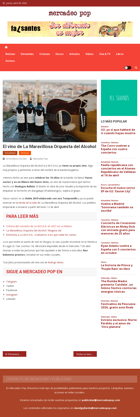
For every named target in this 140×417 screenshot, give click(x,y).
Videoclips (105, 278)
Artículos (74, 54)
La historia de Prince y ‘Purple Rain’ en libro (117, 266)
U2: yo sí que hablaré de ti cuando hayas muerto (118, 131)
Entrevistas (27, 54)
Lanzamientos (114, 185)
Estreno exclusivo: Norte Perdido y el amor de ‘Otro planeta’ (119, 323)
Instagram (12, 294)
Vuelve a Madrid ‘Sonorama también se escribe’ (117, 207)
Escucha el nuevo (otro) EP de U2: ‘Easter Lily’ (118, 189)
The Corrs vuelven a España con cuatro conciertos (115, 149)
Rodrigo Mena (55, 262)
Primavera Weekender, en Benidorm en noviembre (17, 354)
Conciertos (105, 143)
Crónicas (44, 54)
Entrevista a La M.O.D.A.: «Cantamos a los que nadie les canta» (41, 234)
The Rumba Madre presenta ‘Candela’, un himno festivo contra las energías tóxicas (119, 286)
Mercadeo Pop (40, 158)
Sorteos (10, 61)
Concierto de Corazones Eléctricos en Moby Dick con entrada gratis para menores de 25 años (118, 228)
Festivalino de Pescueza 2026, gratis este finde (118, 305)
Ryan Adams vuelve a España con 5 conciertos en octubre (118, 249)
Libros (119, 54)
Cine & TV (104, 54)
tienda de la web (28, 202)
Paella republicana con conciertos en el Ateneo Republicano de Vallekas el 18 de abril (118, 170)
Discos (60, 54)
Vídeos (89, 54)
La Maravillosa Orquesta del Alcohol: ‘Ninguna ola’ (34, 230)
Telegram (11, 281)
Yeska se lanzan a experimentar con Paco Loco (86, 354)
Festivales (105, 301)
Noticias (10, 54)
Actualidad (10, 152)
